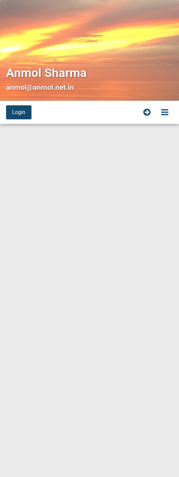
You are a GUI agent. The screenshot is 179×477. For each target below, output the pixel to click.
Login (18, 112)
